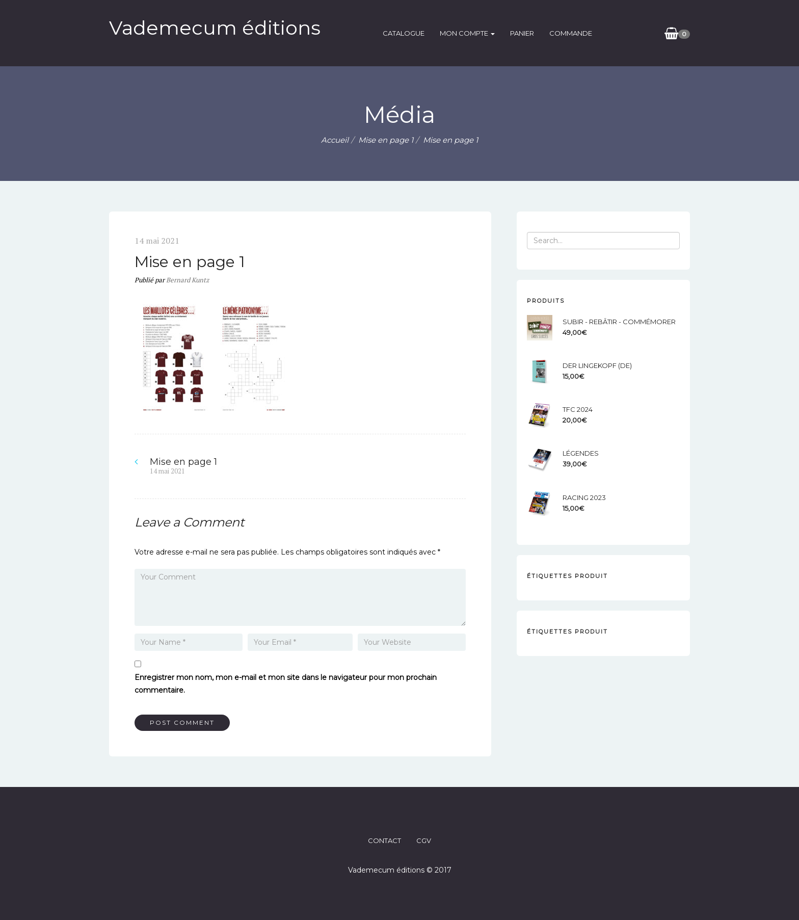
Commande (570, 33)
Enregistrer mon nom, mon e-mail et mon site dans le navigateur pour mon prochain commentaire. (286, 684)
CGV (423, 840)
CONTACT (384, 840)
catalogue (403, 33)
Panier (522, 33)
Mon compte (467, 33)
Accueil (335, 140)
